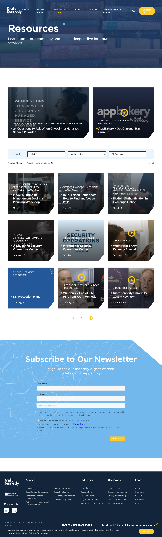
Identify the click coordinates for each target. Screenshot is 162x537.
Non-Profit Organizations (92, 503)
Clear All (150, 163)
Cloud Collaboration (117, 499)
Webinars (92, 187)
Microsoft (119, 187)
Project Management (63, 499)
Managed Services (24, 123)
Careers (138, 496)
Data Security (114, 488)
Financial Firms (87, 496)
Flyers (17, 184)
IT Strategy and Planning (64, 496)
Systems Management (117, 492)
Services (43, 123)
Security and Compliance (37, 492)
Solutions (26, 9)
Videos (130, 120)
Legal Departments (89, 499)
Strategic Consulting (117, 496)
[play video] (124, 113)
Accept (146, 531)
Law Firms (85, 488)
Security (33, 187)
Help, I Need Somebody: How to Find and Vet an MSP (79, 198)
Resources (75, 123)
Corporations (86, 492)
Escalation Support (62, 492)
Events (78, 9)
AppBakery (105, 120)
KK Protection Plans (26, 296)
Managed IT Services (35, 488)
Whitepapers (59, 123)
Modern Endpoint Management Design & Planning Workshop (28, 198)
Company (92, 9)
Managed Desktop (34, 184)
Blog (137, 503)
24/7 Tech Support (116, 503)
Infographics (71, 237)
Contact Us (147, 10)
